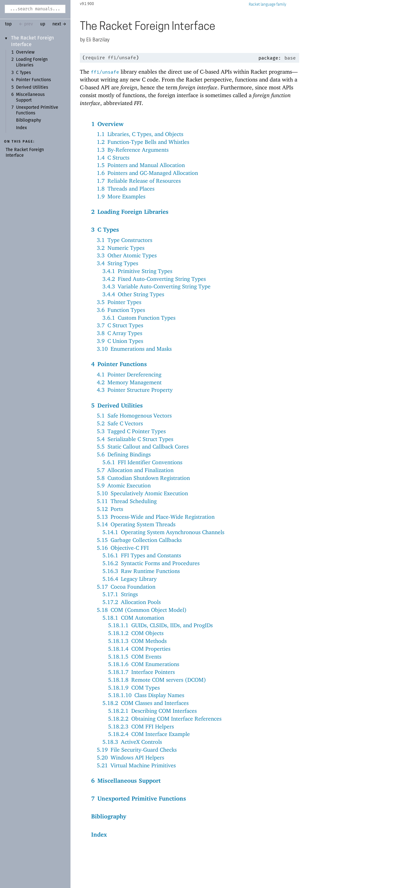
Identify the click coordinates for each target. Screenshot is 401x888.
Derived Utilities (32, 87)
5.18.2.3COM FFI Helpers (141, 726)
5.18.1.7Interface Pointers (141, 672)
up (42, 24)
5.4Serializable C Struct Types (135, 439)
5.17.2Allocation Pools (131, 602)
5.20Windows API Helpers (130, 757)
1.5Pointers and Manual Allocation (141, 165)
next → (59, 24)
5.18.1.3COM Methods (137, 641)
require (95, 57)
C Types (23, 73)
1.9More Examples (121, 196)
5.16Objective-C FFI (123, 547)
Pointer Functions (33, 80)
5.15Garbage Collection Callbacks (139, 540)
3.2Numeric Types (120, 247)
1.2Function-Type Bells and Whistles (143, 142)
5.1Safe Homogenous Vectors (134, 415)
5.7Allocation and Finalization (135, 470)
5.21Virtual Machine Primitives (136, 765)
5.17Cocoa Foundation (126, 586)
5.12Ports (110, 509)
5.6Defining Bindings (124, 454)
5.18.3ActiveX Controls (132, 741)
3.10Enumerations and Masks (134, 348)
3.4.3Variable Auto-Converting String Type (156, 286)
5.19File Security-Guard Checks (137, 749)
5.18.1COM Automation (133, 617)
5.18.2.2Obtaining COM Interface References (164, 718)
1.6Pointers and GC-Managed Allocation (147, 173)
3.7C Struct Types (120, 325)
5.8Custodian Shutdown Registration (143, 478)
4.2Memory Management (129, 382)
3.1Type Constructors (124, 240)
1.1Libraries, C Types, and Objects (140, 134)
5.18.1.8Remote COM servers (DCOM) (157, 679)
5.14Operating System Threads (136, 524)
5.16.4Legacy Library (129, 578)
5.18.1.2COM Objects (136, 633)
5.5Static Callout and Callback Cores (143, 446)
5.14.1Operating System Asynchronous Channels (163, 532)
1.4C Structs (113, 157)
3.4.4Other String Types (133, 294)
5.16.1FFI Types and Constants (141, 555)
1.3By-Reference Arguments (133, 149)
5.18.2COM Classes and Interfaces (145, 703)
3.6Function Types (121, 310)
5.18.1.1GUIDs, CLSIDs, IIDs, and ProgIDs (160, 625)
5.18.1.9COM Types (134, 687)
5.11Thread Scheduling (127, 501)
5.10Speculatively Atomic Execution (142, 493)
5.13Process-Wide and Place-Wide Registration (156, 516)
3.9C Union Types (120, 341)
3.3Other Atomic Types (127, 255)
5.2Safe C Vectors (120, 423)
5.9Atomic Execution (124, 485)
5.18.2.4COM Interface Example (149, 734)
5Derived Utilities (117, 405)
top (8, 24)
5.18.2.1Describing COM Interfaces (152, 710)
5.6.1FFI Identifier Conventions (142, 462)
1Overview (107, 124)
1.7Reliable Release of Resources (139, 180)
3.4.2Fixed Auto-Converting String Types (154, 279)
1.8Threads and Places (125, 188)
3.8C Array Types (119, 333)
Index (21, 128)
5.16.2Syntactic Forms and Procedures (151, 563)
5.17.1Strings (120, 594)
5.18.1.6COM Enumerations (143, 664)
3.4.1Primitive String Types (137, 271)
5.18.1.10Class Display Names (146, 695)
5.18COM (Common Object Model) (142, 610)
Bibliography (28, 120)
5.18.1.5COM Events (134, 656)
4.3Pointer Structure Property (135, 389)
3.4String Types (117, 263)
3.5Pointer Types (119, 302)
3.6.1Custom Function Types (138, 317)
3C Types (105, 229)
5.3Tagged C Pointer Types (131, 431)
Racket (267, 5)
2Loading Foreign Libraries (130, 211)
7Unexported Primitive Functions (138, 798)
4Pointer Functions (119, 364)
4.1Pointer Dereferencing (129, 374)
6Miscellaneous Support (126, 780)
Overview (25, 52)
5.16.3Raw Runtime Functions (141, 571)
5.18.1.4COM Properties (139, 648)
